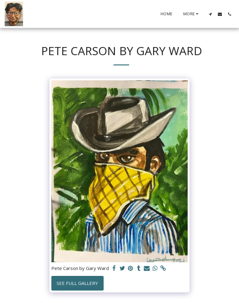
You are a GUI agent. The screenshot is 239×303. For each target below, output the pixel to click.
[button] (210, 14)
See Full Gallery (77, 283)
